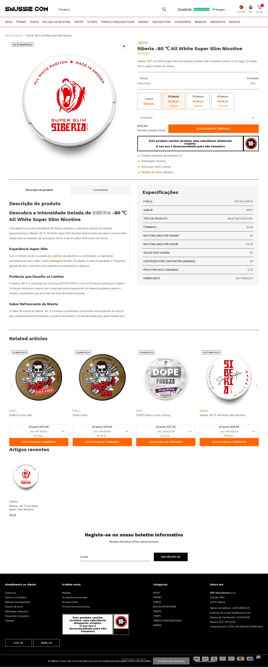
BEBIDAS (200, 22)
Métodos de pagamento (17, 602)
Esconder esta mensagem (171, 661)
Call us (18, 642)
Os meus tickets (70, 602)
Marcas (234, 22)
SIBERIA (142, 42)
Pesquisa (164, 9)
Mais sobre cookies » (206, 661)
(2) (153, 53)
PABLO (76, 410)
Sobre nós (10, 592)
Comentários (100, 189)
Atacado (9, 620)
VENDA (34, 22)
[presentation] (11, 386)
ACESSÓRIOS (183, 22)
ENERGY (143, 22)
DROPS (79, 22)
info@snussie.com (241, 612)
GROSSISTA (217, 22)
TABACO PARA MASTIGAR (118, 22)
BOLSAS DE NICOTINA (56, 22)
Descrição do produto (39, 189)
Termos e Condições (15, 597)
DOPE (139, 410)
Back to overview (14, 35)
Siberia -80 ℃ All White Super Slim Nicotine (23, 508)
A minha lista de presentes (76, 606)
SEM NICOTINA (161, 22)
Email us (46, 642)
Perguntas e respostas (17, 616)
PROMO (21, 22)
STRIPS (92, 22)
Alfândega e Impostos (16, 611)
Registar (66, 592)
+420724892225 (241, 608)
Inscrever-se (170, 556)
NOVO (8, 22)
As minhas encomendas (75, 597)
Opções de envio (14, 606)
